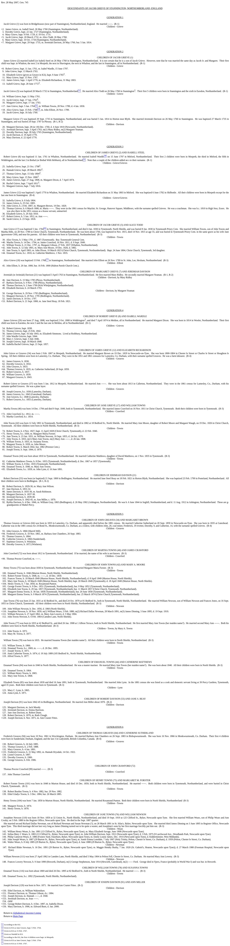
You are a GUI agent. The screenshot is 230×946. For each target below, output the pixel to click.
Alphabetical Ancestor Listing (27, 913)
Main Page (18, 916)
